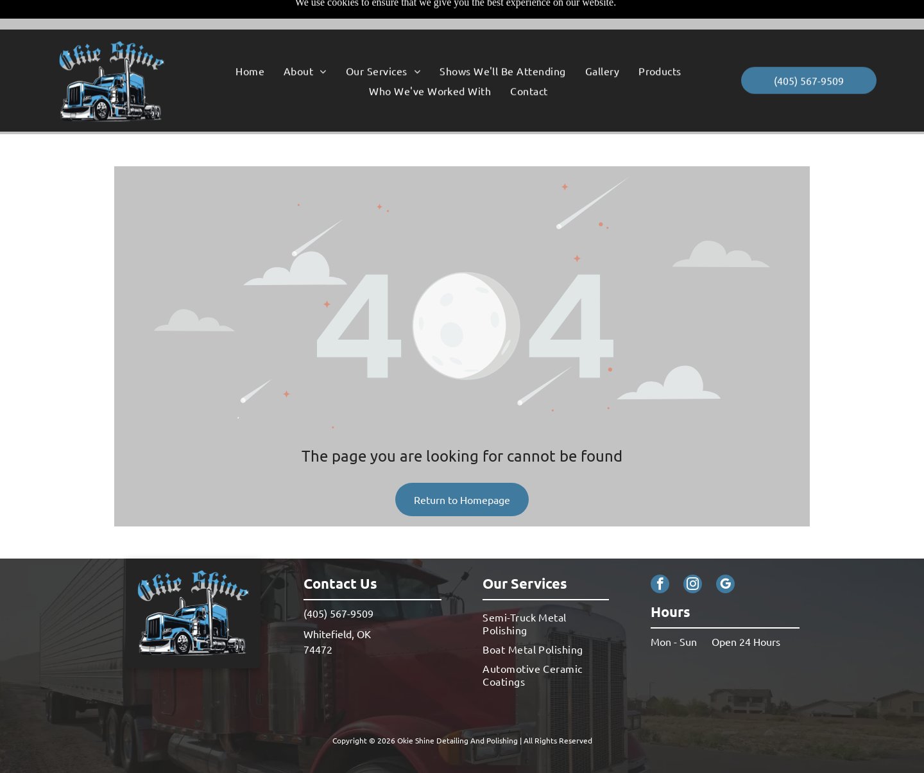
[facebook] (660, 553)
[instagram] (692, 553)
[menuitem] (250, 41)
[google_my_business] (725, 553)
